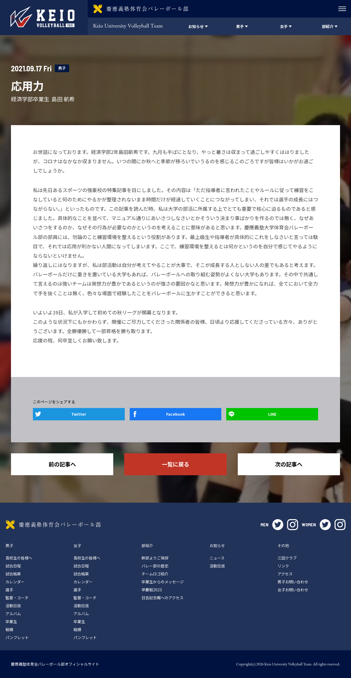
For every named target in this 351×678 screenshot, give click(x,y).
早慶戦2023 (151, 589)
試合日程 (13, 566)
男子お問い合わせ (293, 581)
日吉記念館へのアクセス (162, 597)
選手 (9, 589)
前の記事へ (62, 464)
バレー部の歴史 (154, 566)
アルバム (13, 613)
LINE (272, 414)
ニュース (217, 558)
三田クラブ (287, 558)
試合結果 (13, 573)
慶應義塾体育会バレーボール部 (53, 524)
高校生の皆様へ (18, 558)
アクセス (285, 573)
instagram (292, 524)
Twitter (78, 414)
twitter (277, 524)
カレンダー (15, 581)
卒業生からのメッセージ (162, 581)
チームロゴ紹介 (154, 573)
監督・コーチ (17, 597)
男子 (62, 68)
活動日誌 (13, 605)
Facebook (175, 414)
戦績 (9, 629)
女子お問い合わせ (293, 589)
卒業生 (11, 621)
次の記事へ (288, 464)
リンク (283, 566)
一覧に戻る (175, 464)
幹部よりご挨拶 (154, 558)
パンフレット (17, 637)
